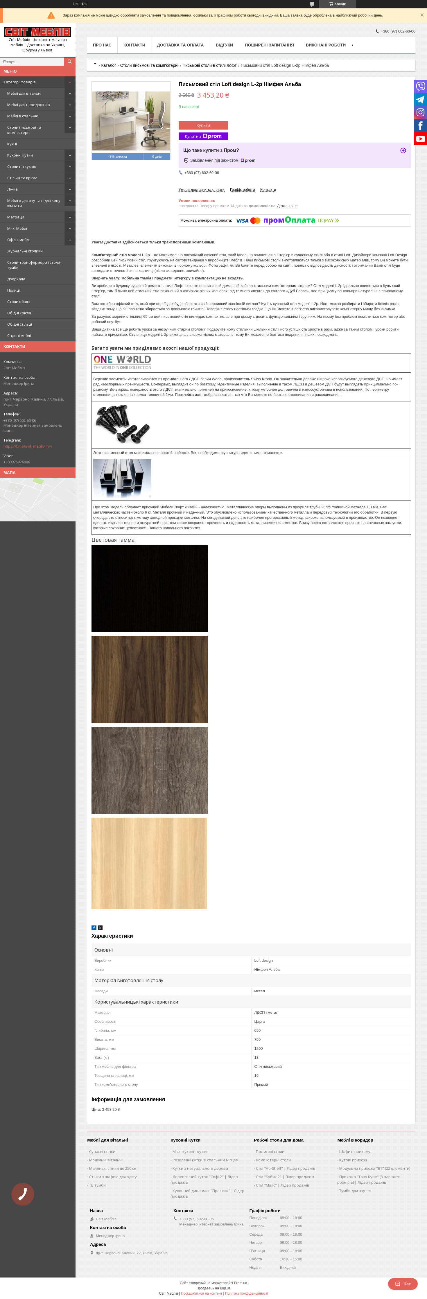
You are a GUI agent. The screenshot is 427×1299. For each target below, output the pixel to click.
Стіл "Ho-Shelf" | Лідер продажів (285, 1168)
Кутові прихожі (353, 1159)
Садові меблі (19, 335)
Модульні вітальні (106, 1159)
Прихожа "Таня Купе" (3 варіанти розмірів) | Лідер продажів (369, 1179)
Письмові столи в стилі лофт (209, 65)
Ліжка (12, 189)
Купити (203, 125)
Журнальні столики (25, 251)
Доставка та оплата (180, 45)
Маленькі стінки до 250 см (113, 1168)
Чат (403, 1284)
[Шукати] (70, 61)
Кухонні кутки (20, 155)
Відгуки (224, 45)
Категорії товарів (19, 82)
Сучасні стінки (102, 1151)
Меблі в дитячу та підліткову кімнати (33, 203)
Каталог (108, 65)
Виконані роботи (326, 45)
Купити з (203, 136)
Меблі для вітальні (24, 93)
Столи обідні (18, 301)
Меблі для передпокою (28, 104)
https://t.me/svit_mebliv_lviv (27, 446)
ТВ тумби (97, 1185)
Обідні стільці (19, 324)
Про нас (102, 45)
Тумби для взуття (355, 1190)
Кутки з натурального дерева (200, 1168)
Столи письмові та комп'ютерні (24, 130)
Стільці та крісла (22, 177)
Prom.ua (240, 1283)
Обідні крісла (19, 312)
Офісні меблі (18, 239)
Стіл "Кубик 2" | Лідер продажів (285, 1176)
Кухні (12, 143)
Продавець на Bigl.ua (213, 1288)
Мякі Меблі (17, 228)
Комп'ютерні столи (273, 1159)
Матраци (15, 217)
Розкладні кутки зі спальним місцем (205, 1159)
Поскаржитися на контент (201, 1293)
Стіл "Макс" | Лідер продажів (282, 1185)
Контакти (134, 45)
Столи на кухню (21, 166)
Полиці (13, 290)
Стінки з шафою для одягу (113, 1176)
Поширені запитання (269, 45)
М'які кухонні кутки (190, 1151)
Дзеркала (16, 278)
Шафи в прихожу (354, 1151)
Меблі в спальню (22, 116)
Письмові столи (270, 1151)
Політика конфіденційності (246, 1293)
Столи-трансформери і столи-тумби (34, 265)
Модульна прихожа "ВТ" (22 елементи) (374, 1168)
